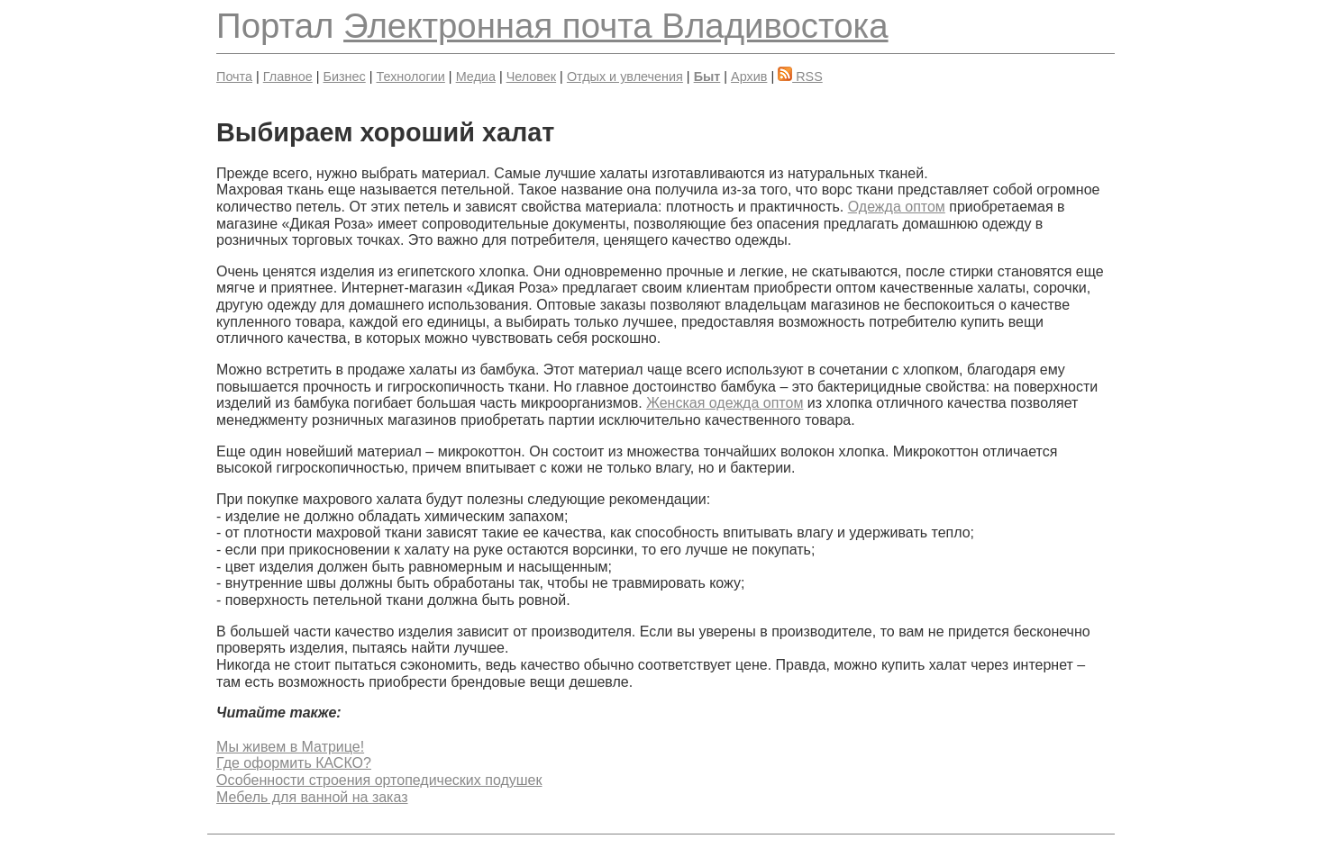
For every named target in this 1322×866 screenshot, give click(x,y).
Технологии (410, 76)
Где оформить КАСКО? (293, 763)
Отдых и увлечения (625, 76)
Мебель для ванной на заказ (311, 797)
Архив (749, 76)
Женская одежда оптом (724, 402)
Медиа (476, 76)
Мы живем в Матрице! (290, 746)
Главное (288, 76)
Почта (234, 76)
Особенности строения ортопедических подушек (379, 780)
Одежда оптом (896, 206)
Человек (531, 76)
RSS (800, 76)
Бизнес (345, 76)
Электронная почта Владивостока (615, 25)
